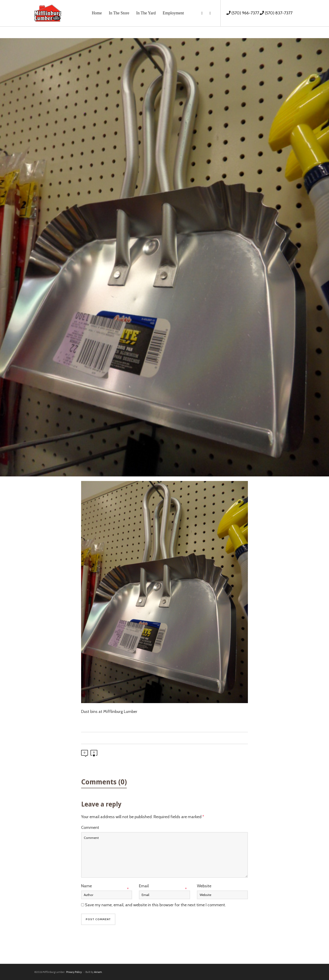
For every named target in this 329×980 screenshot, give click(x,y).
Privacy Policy (74, 972)
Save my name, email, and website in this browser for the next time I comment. (155, 904)
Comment (90, 827)
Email (144, 885)
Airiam (98, 972)
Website (204, 885)
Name (86, 885)
